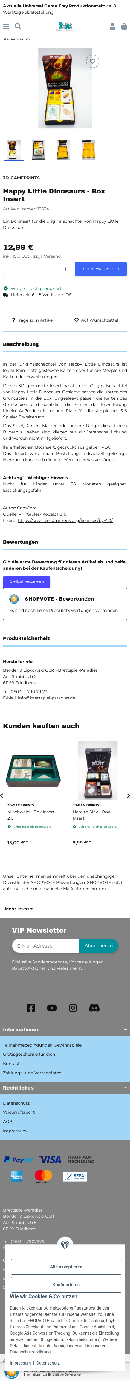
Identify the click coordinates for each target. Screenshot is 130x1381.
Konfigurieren (66, 1284)
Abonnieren (99, 945)
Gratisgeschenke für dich (29, 1054)
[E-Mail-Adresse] (46, 946)
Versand (52, 256)
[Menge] (39, 269)
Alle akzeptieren (66, 1267)
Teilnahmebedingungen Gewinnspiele (42, 1045)
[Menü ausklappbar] (6, 26)
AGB (8, 1121)
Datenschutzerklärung (30, 1352)
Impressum (20, 1363)
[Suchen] (18, 26)
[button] (112, 26)
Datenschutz (48, 1363)
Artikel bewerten (26, 582)
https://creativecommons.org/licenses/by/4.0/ (65, 520)
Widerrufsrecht (19, 1112)
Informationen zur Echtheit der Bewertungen (53, 1374)
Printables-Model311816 (42, 514)
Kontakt (11, 1063)
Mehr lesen (19, 908)
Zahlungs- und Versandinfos (32, 1073)
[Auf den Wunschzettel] (92, 61)
